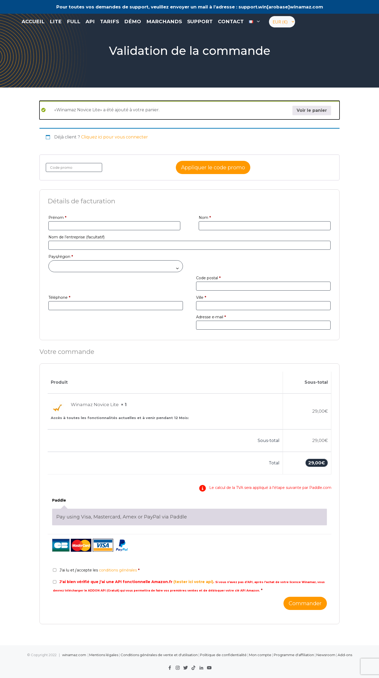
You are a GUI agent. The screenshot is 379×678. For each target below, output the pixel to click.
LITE (56, 21)
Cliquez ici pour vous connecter (114, 137)
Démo (132, 21)
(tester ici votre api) (193, 581)
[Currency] (282, 22)
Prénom (57, 217)
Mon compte (260, 655)
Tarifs (109, 21)
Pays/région (60, 256)
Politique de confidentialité (223, 655)
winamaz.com (74, 655)
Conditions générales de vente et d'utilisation (159, 655)
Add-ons (345, 655)
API (90, 21)
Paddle (59, 500)
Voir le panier (312, 110)
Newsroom (325, 655)
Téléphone (59, 297)
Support (200, 21)
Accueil (33, 21)
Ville (201, 297)
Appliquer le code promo (213, 167)
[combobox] (115, 266)
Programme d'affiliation (294, 655)
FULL (73, 21)
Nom (205, 217)
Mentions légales (103, 655)
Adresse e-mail (211, 317)
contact (231, 21)
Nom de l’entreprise (76, 237)
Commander (305, 603)
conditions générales (118, 570)
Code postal (208, 278)
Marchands (164, 21)
